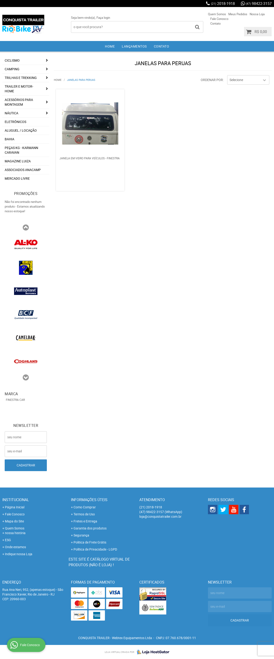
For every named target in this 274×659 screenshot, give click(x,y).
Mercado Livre (17, 178)
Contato (215, 23)
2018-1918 (223, 3)
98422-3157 (259, 3)
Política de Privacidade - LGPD (95, 549)
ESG (8, 540)
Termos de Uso (84, 514)
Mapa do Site (14, 521)
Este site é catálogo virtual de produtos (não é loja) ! (99, 562)
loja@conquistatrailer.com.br (160, 516)
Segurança (81, 535)
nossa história (15, 533)
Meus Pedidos (237, 14)
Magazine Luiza (18, 161)
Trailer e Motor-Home (19, 88)
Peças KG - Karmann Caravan (21, 150)
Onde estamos (15, 547)
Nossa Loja (257, 14)
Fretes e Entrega (85, 521)
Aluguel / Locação (21, 130)
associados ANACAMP (23, 170)
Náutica (11, 113)
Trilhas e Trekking (21, 77)
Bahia (9, 139)
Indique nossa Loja (18, 554)
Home (110, 46)
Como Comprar (85, 507)
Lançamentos (134, 46)
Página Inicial (14, 507)
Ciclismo (12, 60)
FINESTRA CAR (15, 400)
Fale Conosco (219, 19)
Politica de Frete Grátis (90, 542)
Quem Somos (217, 14)
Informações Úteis (89, 499)
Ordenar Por (212, 80)
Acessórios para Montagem (19, 102)
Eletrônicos (15, 121)
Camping (12, 69)
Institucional (15, 499)
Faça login (103, 17)
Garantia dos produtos (90, 528)
